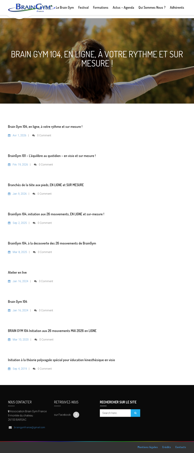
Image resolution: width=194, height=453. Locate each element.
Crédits (166, 447)
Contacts (180, 447)
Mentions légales (148, 447)
